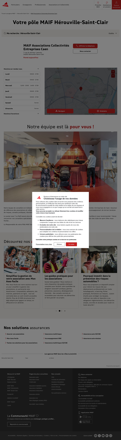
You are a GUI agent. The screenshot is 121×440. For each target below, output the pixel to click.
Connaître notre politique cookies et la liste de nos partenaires (56, 239)
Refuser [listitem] (59, 244)
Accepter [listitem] (71, 244)
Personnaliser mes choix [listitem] (44, 244)
